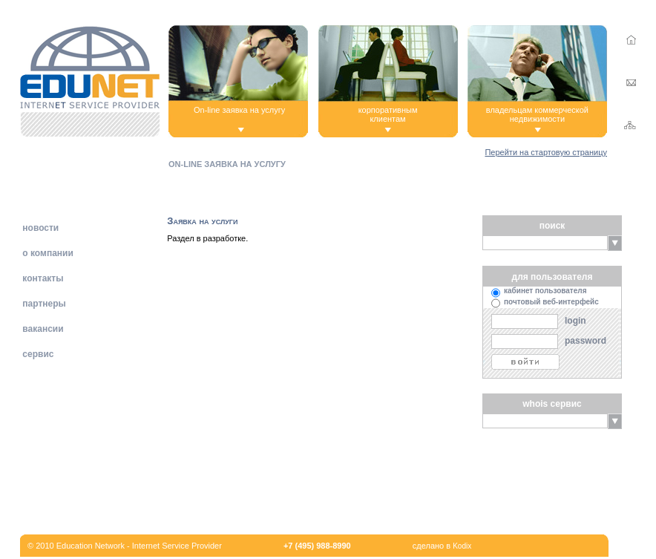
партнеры (43, 303)
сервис (36, 354)
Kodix (462, 546)
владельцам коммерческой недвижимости (537, 114)
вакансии (42, 329)
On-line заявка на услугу (239, 109)
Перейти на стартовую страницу (546, 152)
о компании (46, 253)
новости (39, 228)
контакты (41, 278)
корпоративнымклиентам (388, 114)
